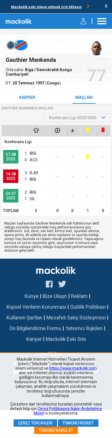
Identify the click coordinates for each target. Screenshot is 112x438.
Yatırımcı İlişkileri (84, 328)
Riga (29, 69)
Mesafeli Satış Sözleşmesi (76, 318)
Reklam (79, 296)
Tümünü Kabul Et (56, 430)
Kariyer (27, 97)
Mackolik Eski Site (66, 339)
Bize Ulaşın (55, 296)
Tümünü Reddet (78, 423)
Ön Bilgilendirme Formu (35, 328)
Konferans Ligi (18, 142)
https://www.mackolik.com (73, 368)
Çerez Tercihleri (35, 423)
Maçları (84, 97)
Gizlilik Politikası (88, 307)
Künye (32, 296)
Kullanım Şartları (24, 318)
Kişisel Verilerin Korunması (36, 307)
